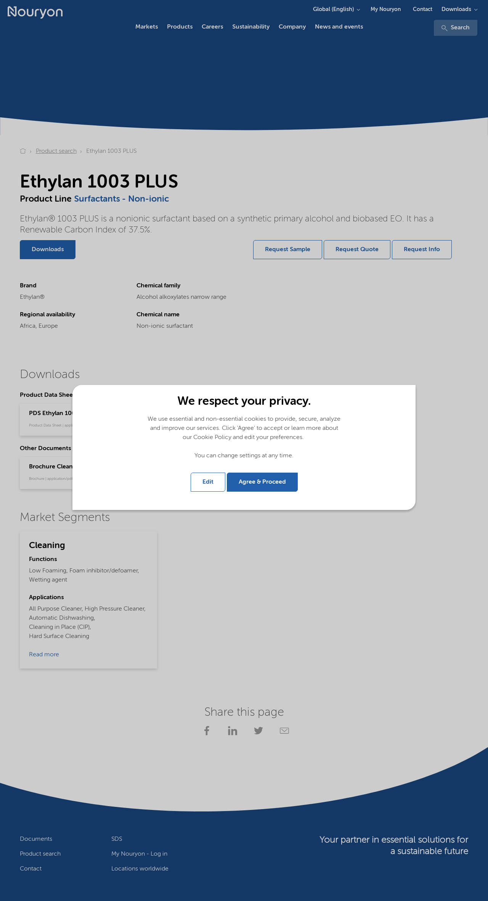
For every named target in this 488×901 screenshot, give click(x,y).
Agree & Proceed (262, 482)
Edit (208, 482)
